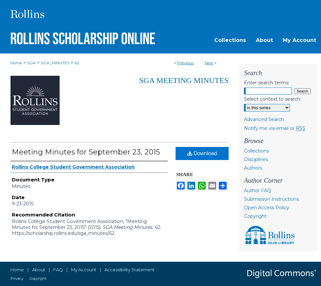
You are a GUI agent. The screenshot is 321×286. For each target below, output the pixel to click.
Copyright (255, 216)
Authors (253, 168)
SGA (31, 62)
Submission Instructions (271, 199)
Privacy (16, 278)
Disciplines (256, 159)
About (38, 269)
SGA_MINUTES (55, 62)
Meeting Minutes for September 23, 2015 (86, 152)
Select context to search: (272, 99)
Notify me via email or (274, 128)
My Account (83, 269)
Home (16, 62)
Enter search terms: (266, 83)
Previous (185, 62)
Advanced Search (264, 119)
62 (77, 62)
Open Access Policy (266, 208)
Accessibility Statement (129, 269)
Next (209, 62)
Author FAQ (257, 191)
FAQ (58, 269)
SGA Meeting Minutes (184, 80)
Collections (256, 151)
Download (202, 153)
